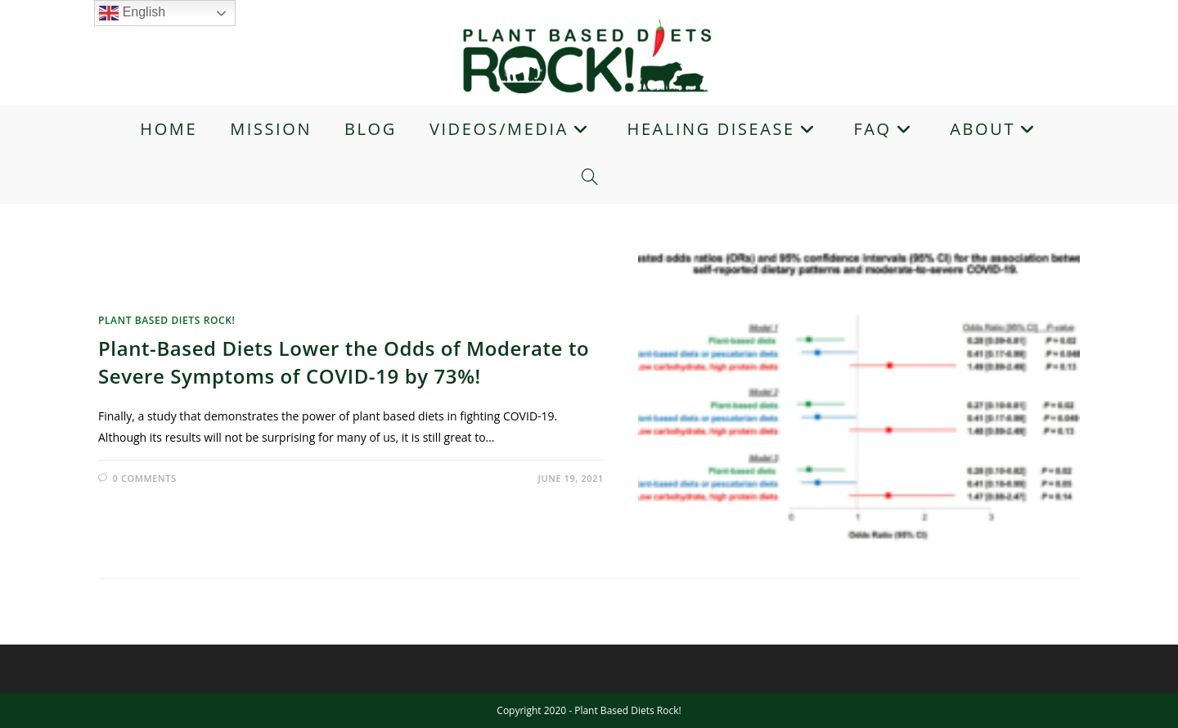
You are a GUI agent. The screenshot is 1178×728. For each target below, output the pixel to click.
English (132, 13)
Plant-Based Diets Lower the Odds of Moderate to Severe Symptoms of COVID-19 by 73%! (343, 362)
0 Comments (145, 478)
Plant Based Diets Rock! (166, 320)
